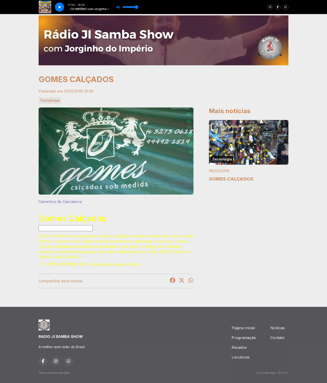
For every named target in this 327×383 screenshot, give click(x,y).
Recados (239, 347)
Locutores (241, 357)
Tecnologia (50, 100)
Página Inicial (243, 328)
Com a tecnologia (272, 372)
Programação (244, 337)
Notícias (277, 328)
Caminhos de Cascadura (60, 201)
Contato (277, 337)
